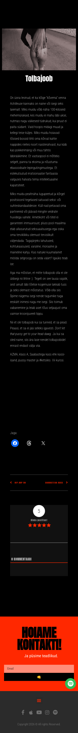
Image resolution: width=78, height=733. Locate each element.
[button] (39, 700)
